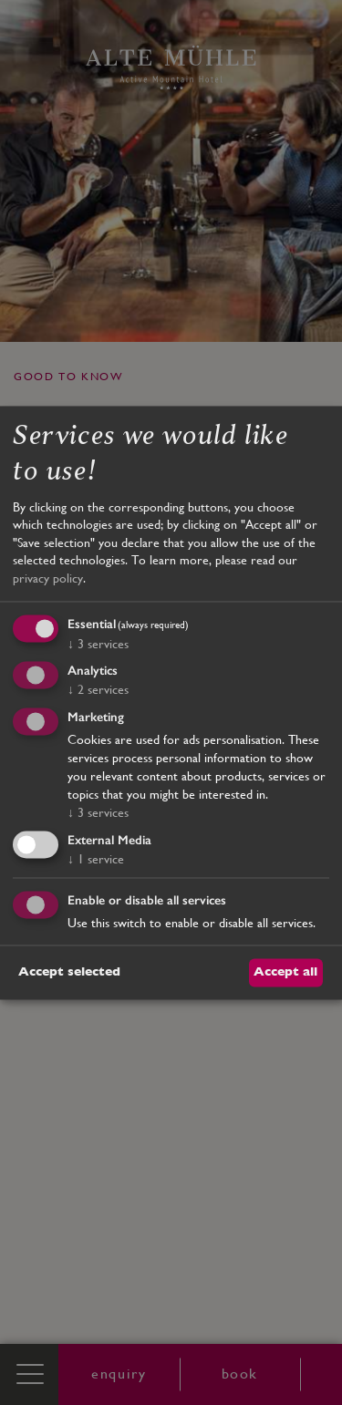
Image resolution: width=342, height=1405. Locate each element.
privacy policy (48, 578)
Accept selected (69, 972)
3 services (98, 643)
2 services (98, 690)
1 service (95, 859)
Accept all (285, 972)
